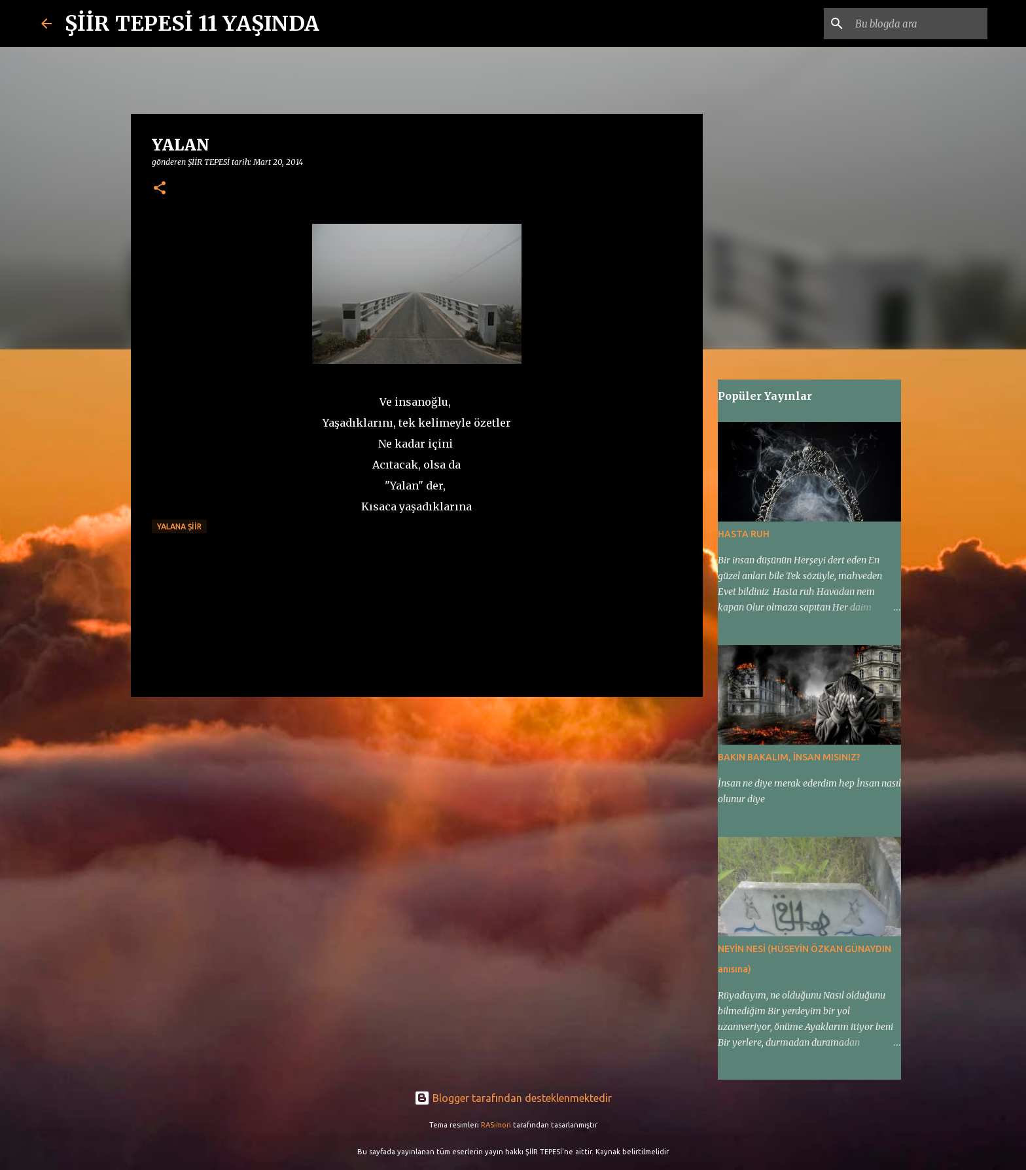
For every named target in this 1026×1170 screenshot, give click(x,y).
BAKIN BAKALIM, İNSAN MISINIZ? (789, 757)
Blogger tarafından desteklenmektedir (513, 1098)
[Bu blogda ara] (918, 23)
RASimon (496, 1125)
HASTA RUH (744, 534)
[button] (160, 189)
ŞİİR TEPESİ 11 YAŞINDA (192, 23)
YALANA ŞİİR (179, 526)
